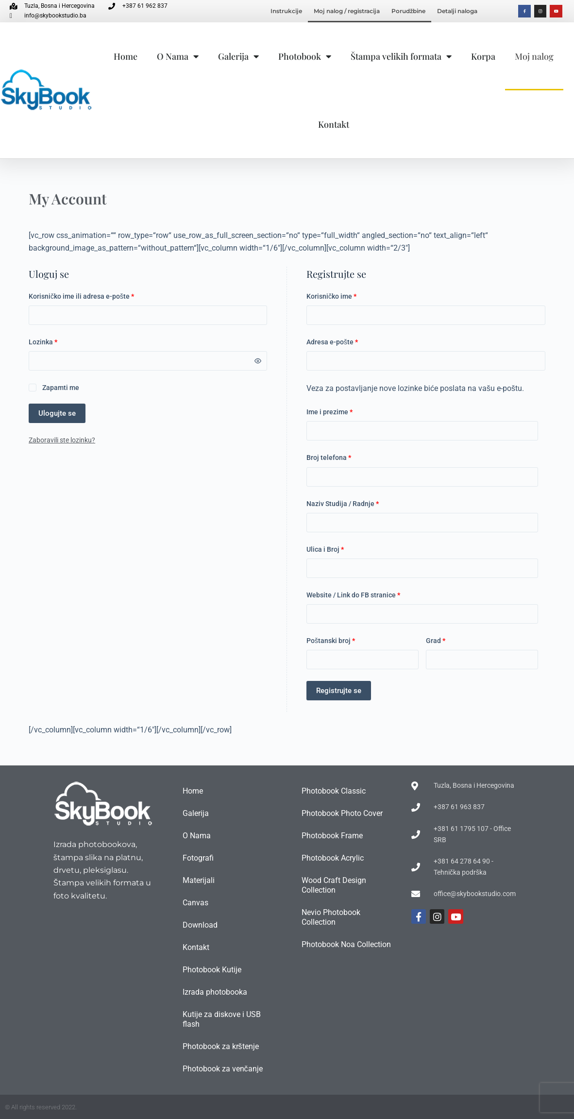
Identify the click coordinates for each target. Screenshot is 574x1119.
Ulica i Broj (325, 549)
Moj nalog (534, 56)
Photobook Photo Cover (342, 813)
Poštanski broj (330, 640)
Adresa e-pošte (347, 341)
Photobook (304, 56)
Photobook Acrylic (333, 858)
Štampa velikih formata (401, 56)
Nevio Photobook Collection (331, 917)
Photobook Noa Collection (346, 944)
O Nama (178, 56)
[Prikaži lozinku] (257, 360)
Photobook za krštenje (221, 1046)
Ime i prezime (329, 412)
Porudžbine (408, 11)
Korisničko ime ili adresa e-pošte (97, 295)
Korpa (483, 56)
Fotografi (198, 858)
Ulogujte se (57, 413)
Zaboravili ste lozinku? (62, 440)
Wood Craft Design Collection (334, 885)
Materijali (199, 880)
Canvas (195, 902)
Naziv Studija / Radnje (342, 504)
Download (200, 925)
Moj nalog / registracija (347, 11)
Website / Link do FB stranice (353, 595)
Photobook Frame (332, 835)
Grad (435, 640)
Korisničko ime (346, 295)
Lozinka (58, 341)
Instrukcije (286, 11)
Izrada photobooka (215, 992)
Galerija (238, 56)
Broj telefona (328, 457)
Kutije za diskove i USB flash (222, 1019)
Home (125, 56)
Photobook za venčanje (223, 1068)
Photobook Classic (334, 791)
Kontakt (333, 124)
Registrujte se (338, 690)
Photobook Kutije (212, 969)
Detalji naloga (457, 11)
